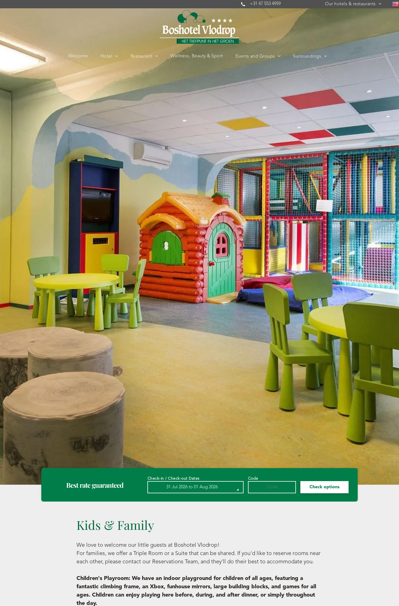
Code (253, 479)
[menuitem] (353, 4)
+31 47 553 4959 (265, 4)
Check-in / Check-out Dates (173, 479)
